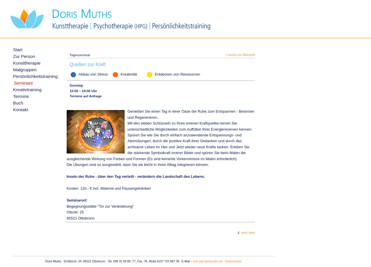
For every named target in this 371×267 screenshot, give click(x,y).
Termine (21, 96)
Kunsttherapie (27, 63)
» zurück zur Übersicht (240, 54)
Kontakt (20, 109)
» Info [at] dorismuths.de (207, 261)
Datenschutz (233, 261)
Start (17, 49)
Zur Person (24, 56)
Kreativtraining (27, 89)
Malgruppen (25, 69)
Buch (18, 102)
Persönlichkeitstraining (35, 76)
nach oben (248, 232)
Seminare (23, 83)
